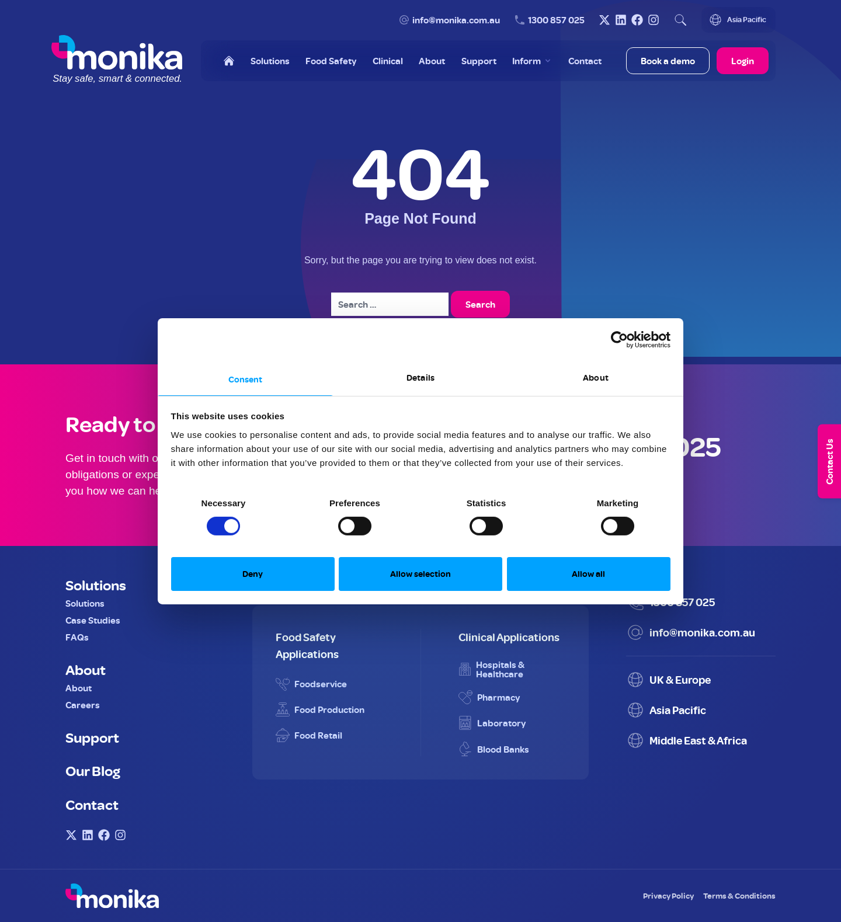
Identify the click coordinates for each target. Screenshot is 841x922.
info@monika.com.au (456, 20)
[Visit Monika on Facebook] (637, 20)
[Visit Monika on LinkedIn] (621, 20)
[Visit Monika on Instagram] (653, 20)
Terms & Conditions (739, 895)
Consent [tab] (245, 378)
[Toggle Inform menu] (532, 61)
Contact (92, 804)
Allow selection (420, 573)
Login (742, 61)
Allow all (588, 573)
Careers (82, 705)
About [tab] (596, 376)
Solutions (95, 584)
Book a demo (668, 61)
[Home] (229, 61)
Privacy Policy (668, 895)
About (85, 669)
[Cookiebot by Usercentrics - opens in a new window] (619, 340)
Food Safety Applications (307, 645)
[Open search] (680, 20)
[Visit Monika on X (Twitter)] (604, 20)
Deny (252, 573)
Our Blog (92, 770)
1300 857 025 (556, 20)
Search (480, 304)
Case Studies (92, 620)
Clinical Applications (508, 636)
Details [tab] (420, 376)
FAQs (77, 637)
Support (92, 737)
